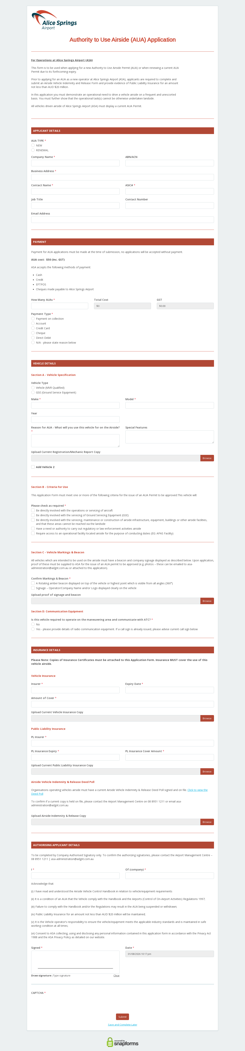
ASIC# (130, 185)
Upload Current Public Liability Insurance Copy (62, 765)
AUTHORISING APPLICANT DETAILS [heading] (56, 845)
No (38, 624)
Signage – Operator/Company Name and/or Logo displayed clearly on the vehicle (86, 588)
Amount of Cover (43, 698)
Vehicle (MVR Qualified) (50, 387)
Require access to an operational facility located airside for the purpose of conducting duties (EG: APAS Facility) (104, 533)
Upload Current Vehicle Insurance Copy (57, 712)
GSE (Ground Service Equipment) (56, 392)
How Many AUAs (43, 300)
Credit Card (43, 328)
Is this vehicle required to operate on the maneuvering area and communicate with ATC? (92, 619)
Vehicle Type (39, 383)
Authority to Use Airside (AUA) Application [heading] (122, 40)
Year (34, 413)
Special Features (136, 427)
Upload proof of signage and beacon (56, 595)
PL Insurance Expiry (45, 751)
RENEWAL (42, 150)
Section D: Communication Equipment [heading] (57, 611)
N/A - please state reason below (56, 342)
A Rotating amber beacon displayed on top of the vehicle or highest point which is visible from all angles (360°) (104, 583)
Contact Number (136, 199)
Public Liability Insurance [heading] (48, 728)
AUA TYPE (38, 140)
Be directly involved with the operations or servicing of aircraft (74, 510)
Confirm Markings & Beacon (51, 578)
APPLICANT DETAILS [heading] (46, 130)
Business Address (43, 171)
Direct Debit (43, 338)
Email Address (40, 213)
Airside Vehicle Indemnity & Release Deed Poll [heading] (62, 781)
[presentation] (60, 1003)
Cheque (40, 333)
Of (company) (135, 869)
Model (130, 399)
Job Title (37, 199)
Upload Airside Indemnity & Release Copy (58, 816)
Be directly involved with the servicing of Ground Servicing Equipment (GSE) (82, 515)
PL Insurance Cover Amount (144, 751)
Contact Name (42, 185)
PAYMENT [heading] (39, 242)
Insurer (37, 684)
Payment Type (42, 314)
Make (36, 399)
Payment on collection (50, 318)
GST (159, 300)
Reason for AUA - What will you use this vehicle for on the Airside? (75, 429)
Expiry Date (134, 684)
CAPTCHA (38, 993)
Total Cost (101, 300)
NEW (39, 145)
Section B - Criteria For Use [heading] (49, 486)
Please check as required (48, 505)
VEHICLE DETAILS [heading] (44, 363)
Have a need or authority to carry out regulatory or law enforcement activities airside (88, 528)
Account (41, 323)
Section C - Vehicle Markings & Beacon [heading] (57, 552)
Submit (122, 1017)
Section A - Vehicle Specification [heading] (53, 374)
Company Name (43, 157)
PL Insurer (39, 737)
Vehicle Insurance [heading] (43, 675)
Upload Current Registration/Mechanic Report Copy (65, 452)
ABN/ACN (131, 157)
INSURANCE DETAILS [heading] (46, 650)
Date (129, 947)
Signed (36, 947)
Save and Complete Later (122, 1025)
